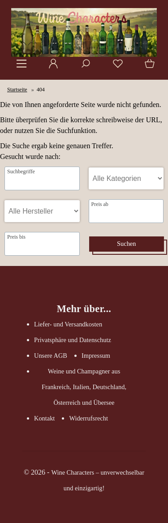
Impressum (96, 355)
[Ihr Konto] (51, 66)
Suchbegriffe (21, 171)
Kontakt (44, 418)
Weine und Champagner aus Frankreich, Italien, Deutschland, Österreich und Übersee (84, 387)
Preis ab (99, 204)
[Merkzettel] (115, 66)
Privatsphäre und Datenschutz (72, 339)
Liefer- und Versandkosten (68, 324)
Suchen (126, 243)
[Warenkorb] (148, 66)
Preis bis (16, 237)
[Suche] (83, 66)
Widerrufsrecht (88, 418)
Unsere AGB (50, 355)
